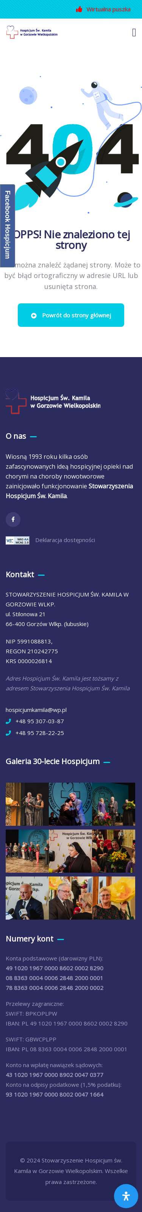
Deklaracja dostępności (65, 540)
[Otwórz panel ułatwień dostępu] (126, 1196)
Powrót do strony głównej (71, 315)
